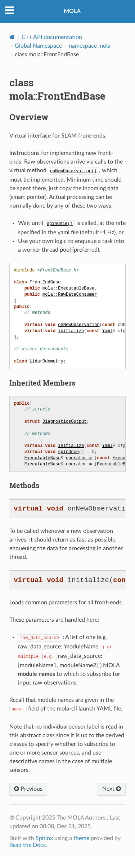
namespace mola (90, 46)
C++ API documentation (52, 37)
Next (111, 787)
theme (81, 836)
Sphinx (44, 836)
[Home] (12, 37)
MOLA (72, 11)
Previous (28, 787)
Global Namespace (38, 46)
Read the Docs (27, 843)
